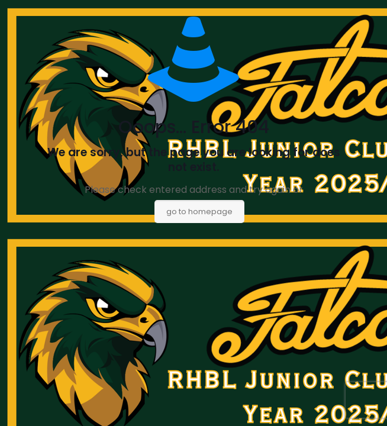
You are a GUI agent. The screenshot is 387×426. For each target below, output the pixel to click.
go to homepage (199, 211)
